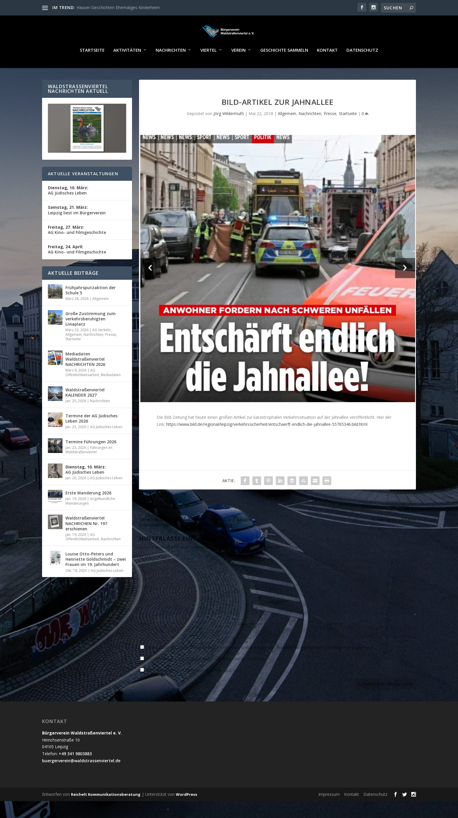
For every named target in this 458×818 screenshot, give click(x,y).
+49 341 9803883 (75, 770)
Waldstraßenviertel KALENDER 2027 (85, 409)
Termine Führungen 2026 (90, 458)
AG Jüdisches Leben (68, 207)
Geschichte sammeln (284, 67)
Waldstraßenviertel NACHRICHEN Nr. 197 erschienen (86, 540)
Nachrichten (171, 67)
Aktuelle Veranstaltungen (83, 190)
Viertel (208, 67)
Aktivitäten (127, 67)
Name (146, 640)
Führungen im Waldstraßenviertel (88, 467)
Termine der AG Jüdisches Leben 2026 (91, 435)
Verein (238, 67)
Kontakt (327, 67)
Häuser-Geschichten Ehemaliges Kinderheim (118, 7)
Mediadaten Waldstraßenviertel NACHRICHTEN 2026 (85, 376)
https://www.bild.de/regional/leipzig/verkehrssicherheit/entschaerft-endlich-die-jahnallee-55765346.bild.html (266, 441)
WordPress (186, 811)
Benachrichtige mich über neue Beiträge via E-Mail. (194, 687)
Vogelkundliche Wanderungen (90, 518)
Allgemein (287, 130)
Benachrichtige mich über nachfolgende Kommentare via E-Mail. (206, 675)
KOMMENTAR (152, 574)
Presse (330, 130)
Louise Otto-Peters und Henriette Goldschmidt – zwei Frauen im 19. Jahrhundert (95, 576)
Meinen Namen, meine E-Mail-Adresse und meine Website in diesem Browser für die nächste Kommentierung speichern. (260, 664)
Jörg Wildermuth (229, 130)
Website (334, 640)
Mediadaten (111, 391)
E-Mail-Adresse (250, 640)
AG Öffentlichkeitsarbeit (82, 389)
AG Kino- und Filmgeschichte (77, 246)
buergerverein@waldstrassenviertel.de (81, 777)
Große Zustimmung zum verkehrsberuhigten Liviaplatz (90, 336)
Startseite (92, 67)
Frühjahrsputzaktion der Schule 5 (90, 307)
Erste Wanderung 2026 (88, 510)
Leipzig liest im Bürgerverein (77, 226)
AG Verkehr (101, 346)
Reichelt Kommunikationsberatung (105, 811)
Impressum (329, 811)
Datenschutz (362, 67)
